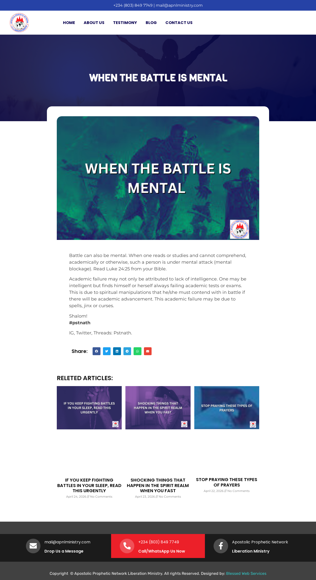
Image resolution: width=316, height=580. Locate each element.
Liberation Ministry (251, 551)
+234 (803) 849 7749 (133, 5)
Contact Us (179, 22)
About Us (94, 22)
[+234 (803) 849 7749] (127, 545)
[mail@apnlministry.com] (33, 545)
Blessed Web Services (246, 573)
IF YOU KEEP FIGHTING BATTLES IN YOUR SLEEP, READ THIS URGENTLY (89, 485)
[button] (96, 351)
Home (69, 22)
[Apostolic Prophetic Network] (221, 545)
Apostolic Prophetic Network (260, 542)
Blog (151, 22)
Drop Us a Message (64, 551)
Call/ (143, 551)
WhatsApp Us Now (166, 551)
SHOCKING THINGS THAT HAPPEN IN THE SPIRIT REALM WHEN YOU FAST (158, 485)
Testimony (125, 22)
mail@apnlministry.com (179, 5)
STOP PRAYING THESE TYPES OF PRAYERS (226, 482)
